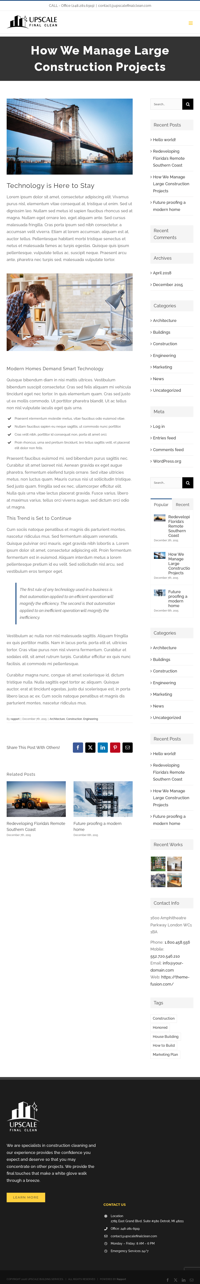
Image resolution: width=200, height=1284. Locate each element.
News (158, 378)
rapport (15, 719)
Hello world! (164, 139)
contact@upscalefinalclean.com (124, 6)
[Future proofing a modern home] (159, 592)
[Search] (187, 104)
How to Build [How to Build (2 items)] (164, 1045)
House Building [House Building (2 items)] (166, 1037)
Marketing (162, 367)
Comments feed (168, 449)
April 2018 (162, 273)
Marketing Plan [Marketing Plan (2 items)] (165, 1054)
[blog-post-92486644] (70, 137)
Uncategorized (167, 390)
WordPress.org (167, 461)
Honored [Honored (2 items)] (160, 1027)
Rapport (121, 1279)
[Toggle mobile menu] (191, 23)
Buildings (161, 332)
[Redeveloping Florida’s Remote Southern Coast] (159, 518)
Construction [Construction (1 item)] (164, 1018)
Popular (161, 504)
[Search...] (166, 104)
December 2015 (168, 284)
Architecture (57, 719)
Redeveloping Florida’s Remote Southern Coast (169, 158)
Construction (74, 719)
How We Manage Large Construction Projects (171, 184)
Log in (159, 426)
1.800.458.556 (177, 942)
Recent (182, 504)
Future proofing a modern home (177, 598)
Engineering (90, 719)
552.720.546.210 (165, 956)
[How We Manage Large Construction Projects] (159, 555)
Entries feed (164, 438)
